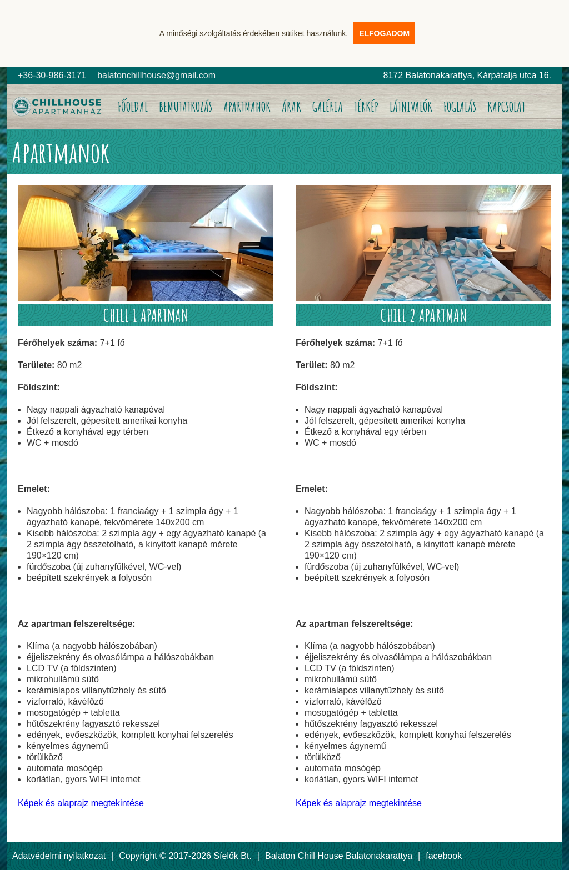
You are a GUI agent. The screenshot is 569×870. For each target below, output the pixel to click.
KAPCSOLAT (506, 106)
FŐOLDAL (133, 106)
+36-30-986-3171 (52, 75)
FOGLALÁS (459, 106)
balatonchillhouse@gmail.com (156, 75)
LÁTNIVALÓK (411, 106)
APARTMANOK (247, 106)
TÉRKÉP (366, 106)
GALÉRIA (327, 106)
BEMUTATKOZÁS (185, 106)
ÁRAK (291, 106)
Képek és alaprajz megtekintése (81, 803)
